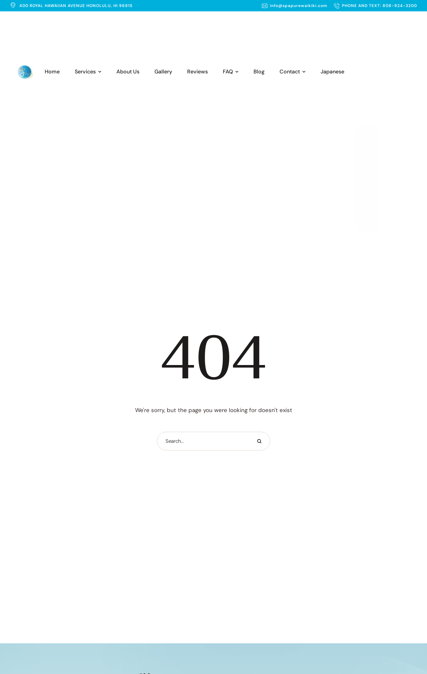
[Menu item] (52, 71)
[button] (294, 5)
